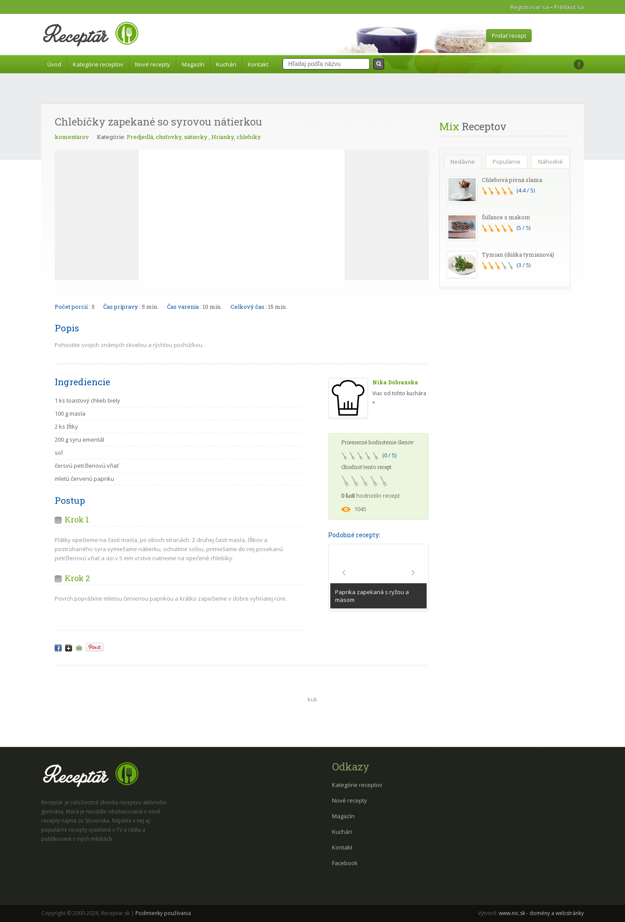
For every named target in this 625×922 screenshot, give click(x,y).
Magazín (193, 64)
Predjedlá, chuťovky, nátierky (167, 137)
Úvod (54, 64)
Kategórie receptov (98, 64)
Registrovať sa (529, 7)
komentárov (72, 137)
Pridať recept (509, 36)
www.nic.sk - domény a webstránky (541, 913)
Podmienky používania (163, 913)
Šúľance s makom (506, 217)
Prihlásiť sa (569, 7)
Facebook (345, 863)
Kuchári (226, 64)
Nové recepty (152, 64)
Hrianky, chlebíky (236, 137)
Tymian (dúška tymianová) (518, 254)
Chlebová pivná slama (512, 180)
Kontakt (258, 64)
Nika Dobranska (395, 382)
